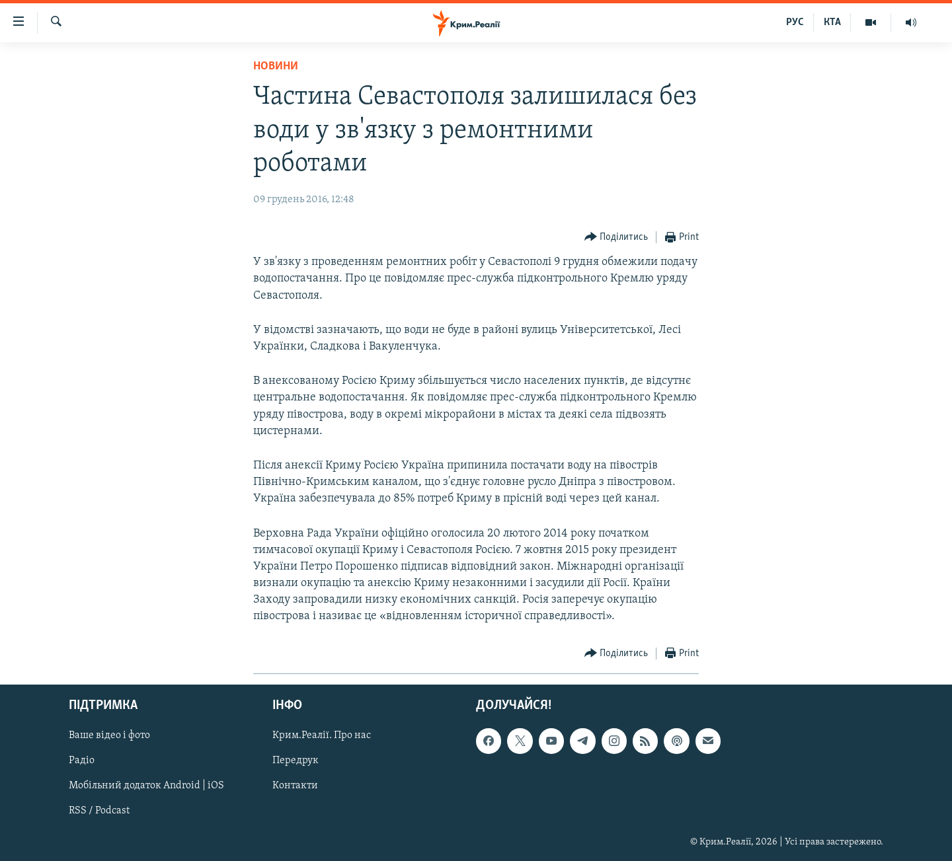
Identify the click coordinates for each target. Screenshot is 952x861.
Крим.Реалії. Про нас (321, 735)
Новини (275, 66)
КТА (832, 22)
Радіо (82, 760)
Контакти (295, 785)
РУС (795, 22)
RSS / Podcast (99, 810)
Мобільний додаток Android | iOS (146, 785)
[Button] (616, 237)
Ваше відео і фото (109, 735)
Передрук (295, 760)
